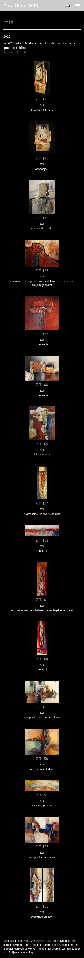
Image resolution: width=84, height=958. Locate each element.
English (67, 6)
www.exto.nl (43, 940)
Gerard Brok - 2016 (20, 5)
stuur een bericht (15, 52)
